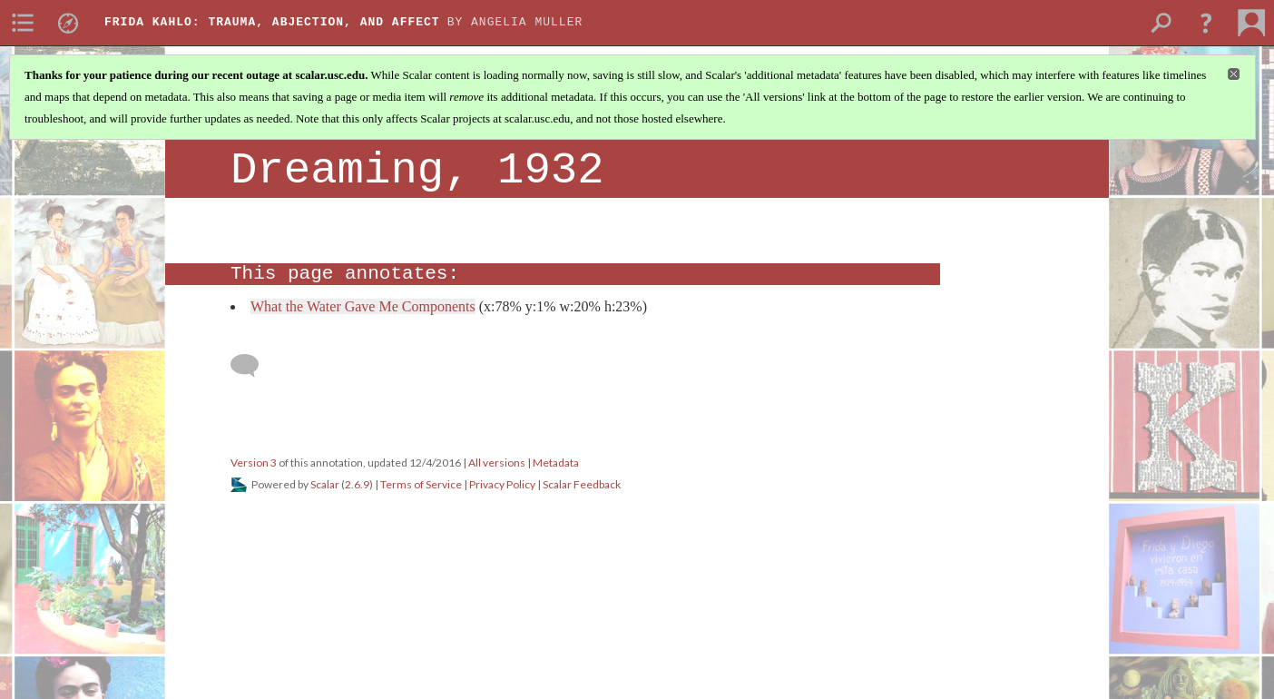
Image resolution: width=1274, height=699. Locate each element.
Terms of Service (421, 484)
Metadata (556, 462)
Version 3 (253, 462)
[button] (1206, 22)
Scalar (324, 484)
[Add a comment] (252, 366)
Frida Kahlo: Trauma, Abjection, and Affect (272, 22)
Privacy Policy (502, 484)
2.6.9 (357, 484)
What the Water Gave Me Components (362, 306)
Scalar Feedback (582, 484)
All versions (496, 462)
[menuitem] (22, 22)
